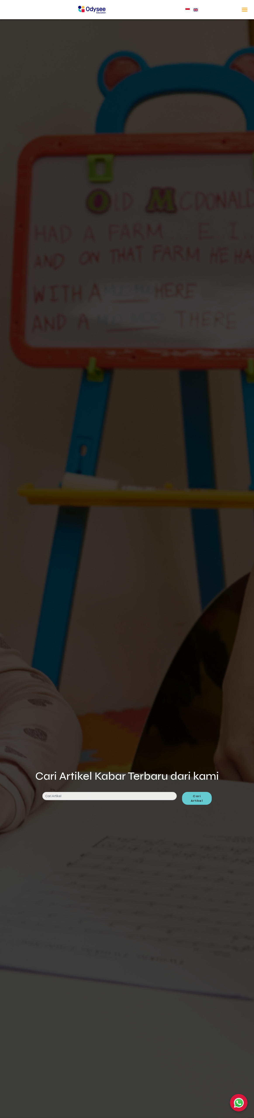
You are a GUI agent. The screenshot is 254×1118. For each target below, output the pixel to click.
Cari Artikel (197, 815)
